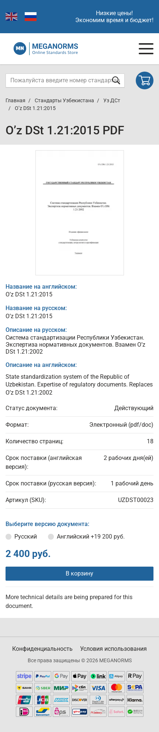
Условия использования (113, 648)
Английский (91, 536)
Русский (25, 536)
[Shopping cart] (144, 80)
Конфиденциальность (42, 648)
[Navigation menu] (146, 48)
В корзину (79, 573)
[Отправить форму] (116, 80)
